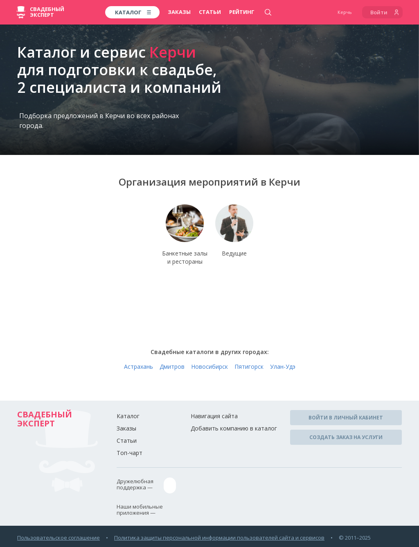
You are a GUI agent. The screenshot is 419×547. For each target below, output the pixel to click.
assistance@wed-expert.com (210, 486)
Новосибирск (209, 368)
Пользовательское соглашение (58, 537)
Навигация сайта (214, 417)
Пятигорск (249, 368)
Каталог (128, 417)
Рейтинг (242, 12)
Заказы (179, 12)
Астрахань (138, 368)
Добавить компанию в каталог (234, 429)
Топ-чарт (129, 454)
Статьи (210, 12)
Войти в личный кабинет (346, 418)
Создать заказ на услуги (346, 436)
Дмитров (172, 368)
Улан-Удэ (282, 368)
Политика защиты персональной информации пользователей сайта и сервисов (219, 537)
